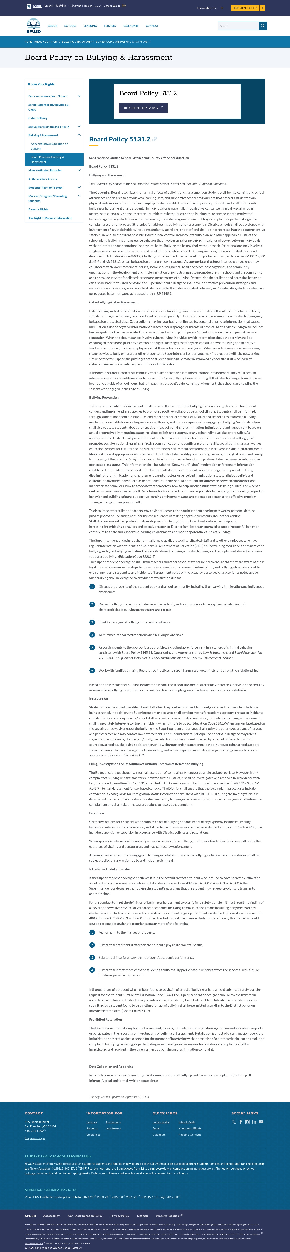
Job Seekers (113, 1128)
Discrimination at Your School (47, 96)
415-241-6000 (35, 1130)
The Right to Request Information (50, 218)
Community (113, 1122)
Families (91, 1122)
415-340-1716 (69, 1168)
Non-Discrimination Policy (85, 1215)
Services (110, 25)
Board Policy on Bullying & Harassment (47, 159)
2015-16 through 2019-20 (162, 1197)
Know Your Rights (47, 41)
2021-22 (133, 1197)
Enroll (156, 1128)
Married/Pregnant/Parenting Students (47, 198)
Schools (70, 25)
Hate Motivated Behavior (45, 170)
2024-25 (89, 1197)
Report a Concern (189, 1134)
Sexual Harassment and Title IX (48, 126)
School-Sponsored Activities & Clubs (48, 107)
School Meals (186, 1122)
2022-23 (118, 1197)
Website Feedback (169, 1215)
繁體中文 (61, 5)
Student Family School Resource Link (59, 1163)
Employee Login (248, 7)
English (37, 5)
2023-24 (104, 1197)
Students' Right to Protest (45, 187)
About (52, 25)
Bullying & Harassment (78, 41)
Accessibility (51, 1215)
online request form (201, 1168)
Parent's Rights (38, 209)
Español (48, 5)
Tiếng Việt (75, 5)
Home (28, 41)
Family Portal (161, 1122)
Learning (90, 25)
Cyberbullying (37, 118)
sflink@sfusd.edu (40, 1168)
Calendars (131, 25)
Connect (152, 25)
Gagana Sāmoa (112, 5)
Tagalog (88, 5)
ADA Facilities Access (42, 179)
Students (92, 1128)
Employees (93, 1134)
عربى (98, 5)
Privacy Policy (119, 1215)
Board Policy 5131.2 (143, 107)
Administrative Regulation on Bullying (49, 146)
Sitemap (142, 1215)
